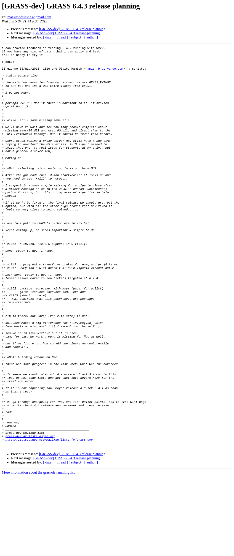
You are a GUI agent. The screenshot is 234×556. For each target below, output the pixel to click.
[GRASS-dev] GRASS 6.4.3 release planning (72, 29)
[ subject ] (76, 37)
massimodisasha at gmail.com (29, 17)
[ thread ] (61, 37)
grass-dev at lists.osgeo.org (30, 514)
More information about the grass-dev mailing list (38, 552)
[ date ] (48, 37)
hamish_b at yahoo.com (104, 73)
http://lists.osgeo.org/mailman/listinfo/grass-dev (49, 518)
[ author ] (91, 37)
